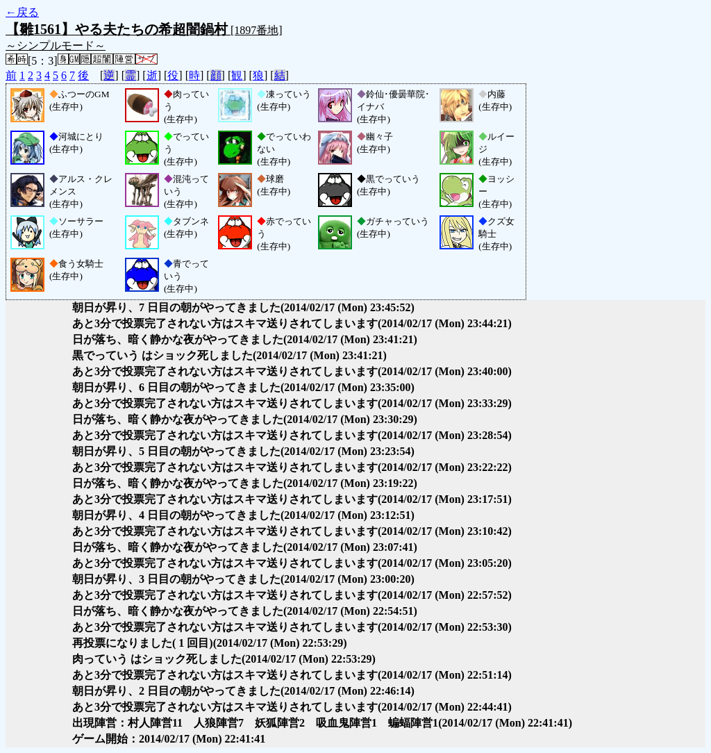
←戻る (22, 12)
